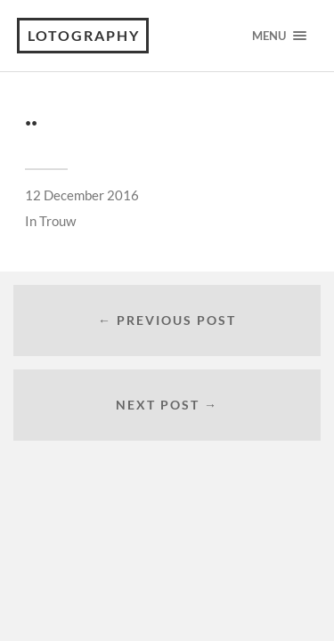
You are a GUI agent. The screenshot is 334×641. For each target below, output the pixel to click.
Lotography (84, 35)
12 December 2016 (82, 195)
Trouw (57, 221)
